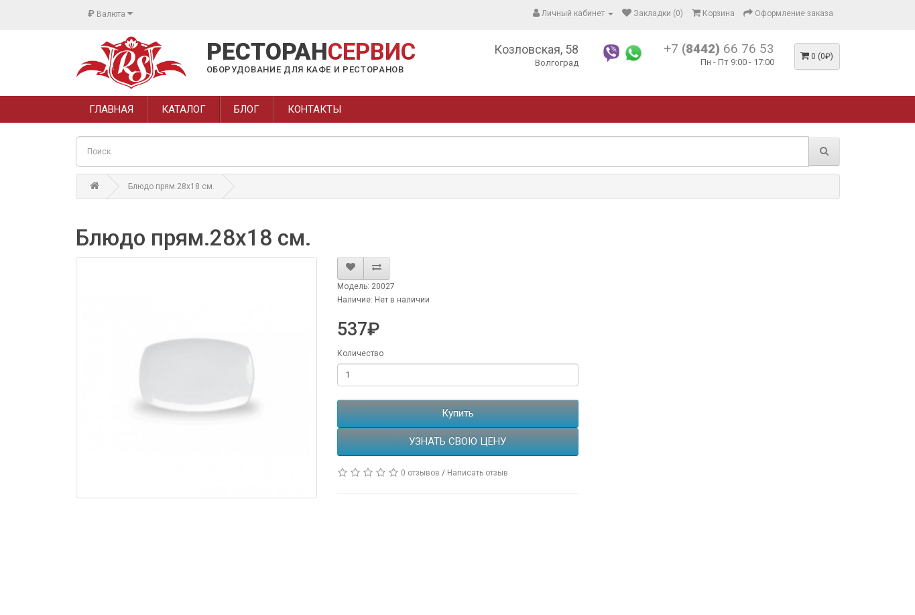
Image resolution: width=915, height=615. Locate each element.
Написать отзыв (477, 473)
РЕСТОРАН (311, 52)
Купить (458, 413)
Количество (360, 353)
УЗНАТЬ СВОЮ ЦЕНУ (457, 441)
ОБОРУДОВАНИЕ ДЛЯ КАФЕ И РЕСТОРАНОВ (305, 69)
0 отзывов (420, 473)
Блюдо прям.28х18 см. (171, 186)
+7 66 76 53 (719, 48)
